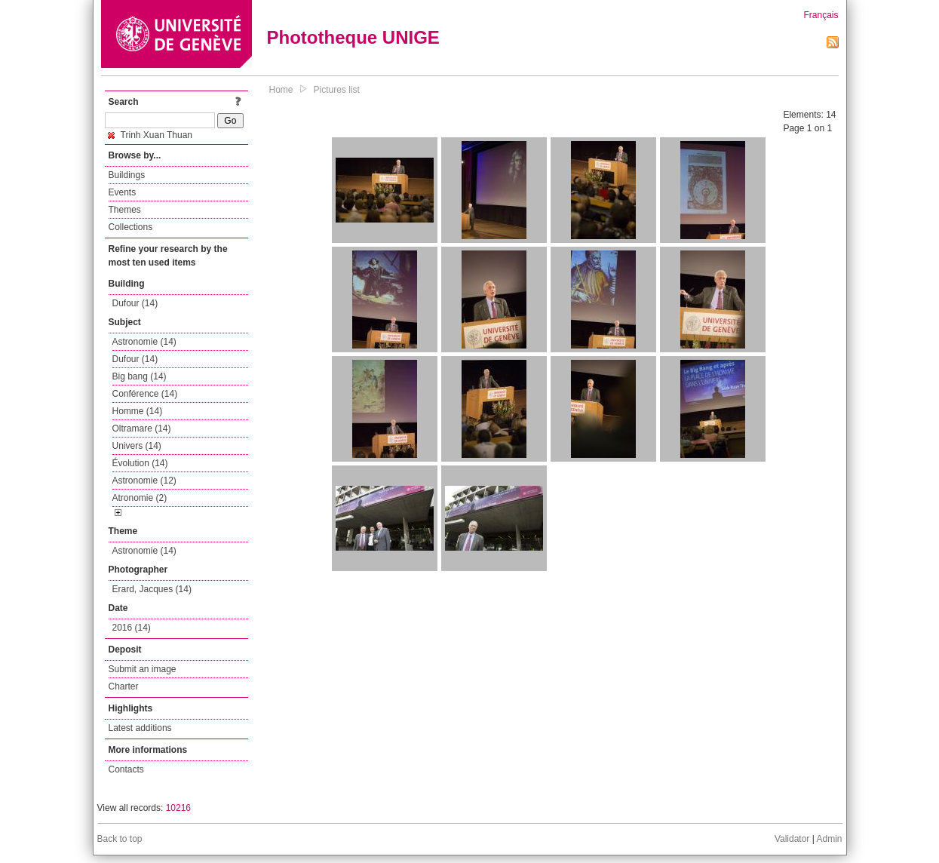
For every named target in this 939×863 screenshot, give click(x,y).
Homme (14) (137, 411)
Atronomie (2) (139, 498)
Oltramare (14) (141, 428)
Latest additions (140, 728)
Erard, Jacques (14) (152, 589)
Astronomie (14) (144, 341)
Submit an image (142, 669)
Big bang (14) (139, 376)
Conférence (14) (145, 394)
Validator (792, 839)
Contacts (126, 769)
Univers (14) (136, 446)
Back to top (120, 839)
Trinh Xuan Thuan (150, 135)
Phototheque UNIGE (353, 37)
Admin (829, 839)
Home (281, 89)
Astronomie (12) (144, 480)
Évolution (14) (140, 463)
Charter (124, 686)
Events (123, 192)
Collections (131, 227)
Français (820, 15)
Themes (125, 209)
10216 (178, 808)
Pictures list (337, 89)
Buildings (127, 175)
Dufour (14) (135, 303)
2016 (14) (131, 627)
